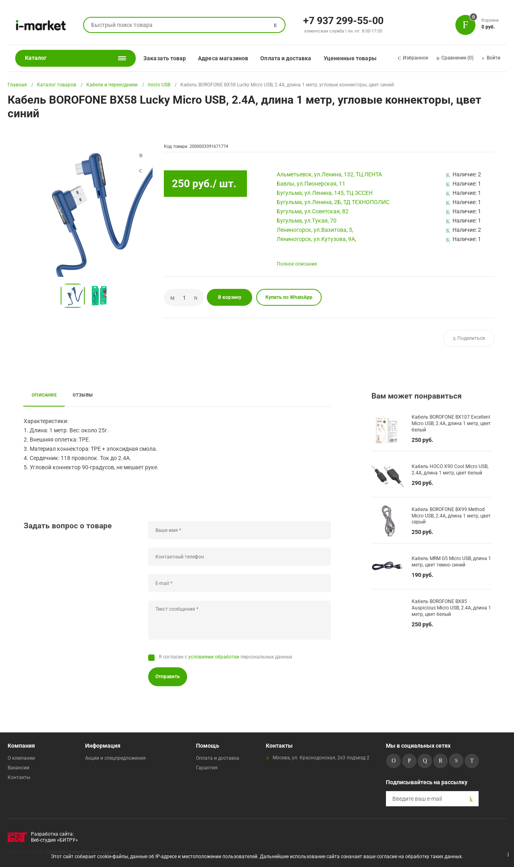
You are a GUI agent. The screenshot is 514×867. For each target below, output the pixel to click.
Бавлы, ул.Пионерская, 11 (311, 183)
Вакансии (18, 768)
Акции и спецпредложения (115, 758)
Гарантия (207, 768)
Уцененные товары (350, 58)
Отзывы (83, 395)
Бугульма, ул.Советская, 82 (313, 211)
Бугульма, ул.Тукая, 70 (307, 220)
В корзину (229, 297)
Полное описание (297, 264)
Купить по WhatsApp (288, 297)
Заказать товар (164, 58)
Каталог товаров (56, 85)
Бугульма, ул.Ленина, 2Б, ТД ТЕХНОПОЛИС (333, 202)
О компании (21, 758)
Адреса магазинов (223, 58)
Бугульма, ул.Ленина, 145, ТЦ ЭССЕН (325, 193)
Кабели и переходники (112, 85)
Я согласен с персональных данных (225, 657)
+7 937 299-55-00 (343, 20)
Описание (44, 395)
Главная (17, 85)
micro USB (159, 85)
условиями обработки (213, 657)
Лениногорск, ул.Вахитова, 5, (315, 230)
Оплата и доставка (285, 58)
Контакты (19, 777)
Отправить (167, 676)
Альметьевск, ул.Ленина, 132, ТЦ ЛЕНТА (329, 174)
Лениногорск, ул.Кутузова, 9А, (316, 239)
